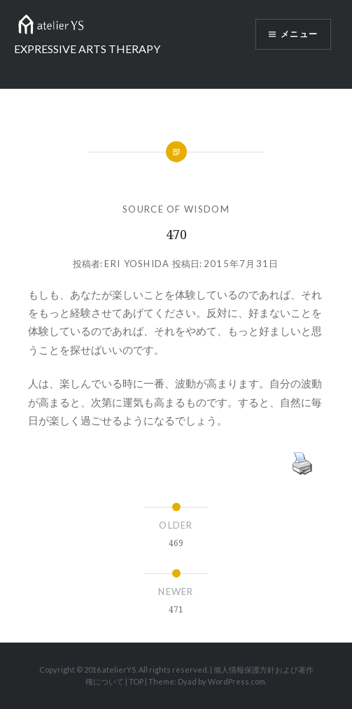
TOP (136, 681)
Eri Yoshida (136, 263)
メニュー (299, 34)
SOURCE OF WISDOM (176, 209)
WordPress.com (236, 681)
